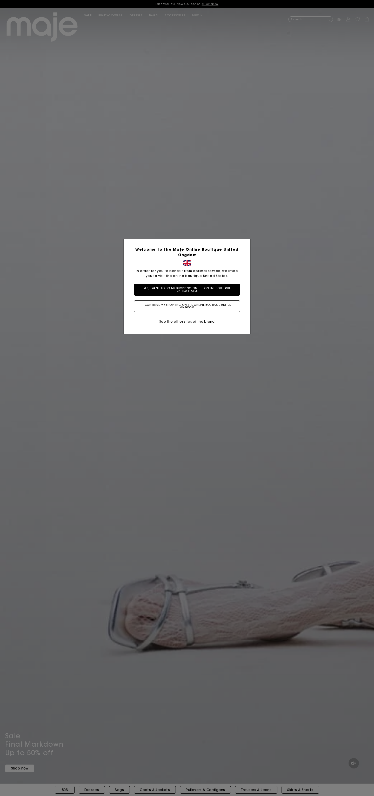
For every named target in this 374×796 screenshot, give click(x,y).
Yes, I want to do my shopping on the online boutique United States (187, 290)
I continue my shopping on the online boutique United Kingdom (187, 306)
